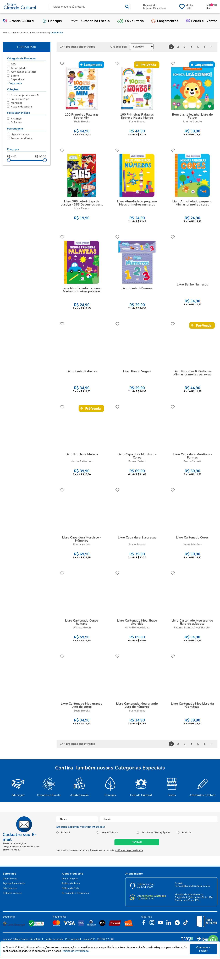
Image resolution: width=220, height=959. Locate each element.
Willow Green (82, 627)
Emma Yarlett (137, 461)
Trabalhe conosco (12, 893)
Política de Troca (71, 883)
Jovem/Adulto (109, 832)
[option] (18, 786)
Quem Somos (10, 878)
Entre (146, 8)
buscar (127, 7)
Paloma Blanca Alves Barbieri (192, 627)
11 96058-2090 (145, 898)
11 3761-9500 (145, 887)
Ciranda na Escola (89, 20)
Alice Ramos (82, 208)
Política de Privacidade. (75, 951)
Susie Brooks (82, 121)
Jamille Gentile (192, 121)
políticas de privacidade (129, 850)
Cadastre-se (159, 8)
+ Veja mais (14, 83)
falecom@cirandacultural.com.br (192, 886)
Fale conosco (10, 888)
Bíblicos (187, 832)
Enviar (137, 842)
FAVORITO (62, 63)
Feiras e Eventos (201, 21)
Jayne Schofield (192, 544)
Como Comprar (70, 878)
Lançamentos (164, 21)
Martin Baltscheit (81, 461)
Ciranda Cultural (19, 21)
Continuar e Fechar (203, 949)
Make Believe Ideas (137, 627)
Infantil (65, 832)
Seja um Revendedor (14, 883)
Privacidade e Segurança (75, 893)
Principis (52, 21)
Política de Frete (70, 888)
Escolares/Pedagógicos (156, 832)
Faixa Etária (130, 21)
